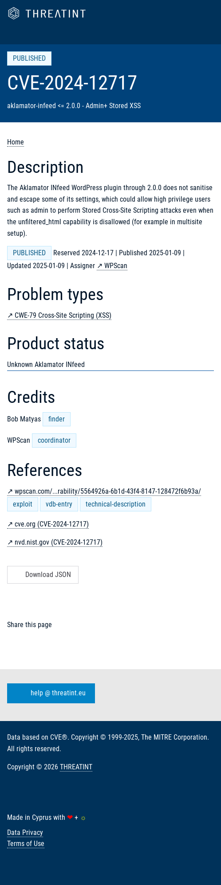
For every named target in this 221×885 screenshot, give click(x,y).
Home (15, 142)
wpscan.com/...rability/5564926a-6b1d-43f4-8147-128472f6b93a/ (108, 491)
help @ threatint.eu (49, 693)
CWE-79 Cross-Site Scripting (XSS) (63, 315)
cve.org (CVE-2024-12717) (52, 524)
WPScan (115, 265)
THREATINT (76, 767)
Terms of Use (25, 843)
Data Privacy (25, 832)
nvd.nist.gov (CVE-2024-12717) (59, 542)
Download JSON (42, 574)
